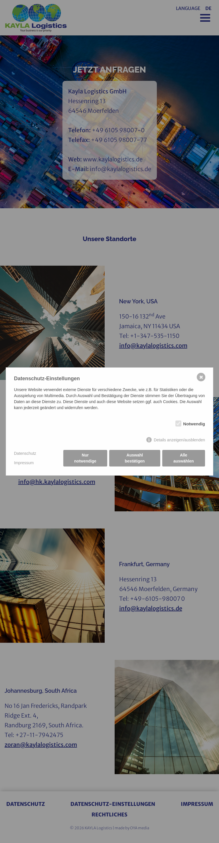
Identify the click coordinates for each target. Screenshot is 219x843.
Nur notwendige (85, 458)
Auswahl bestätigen (135, 458)
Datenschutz (25, 453)
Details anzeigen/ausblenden (179, 440)
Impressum (24, 462)
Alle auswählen (183, 458)
